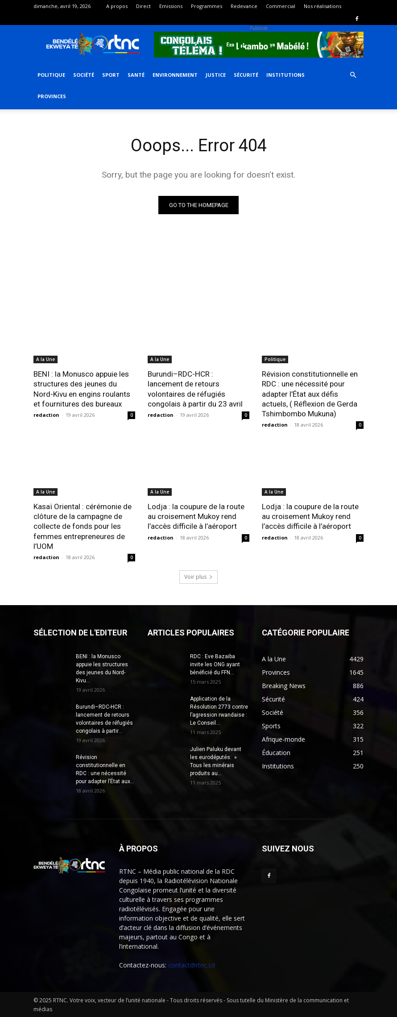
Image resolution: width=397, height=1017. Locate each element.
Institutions (285, 74)
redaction (46, 414)
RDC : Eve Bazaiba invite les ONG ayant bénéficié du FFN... (215, 664)
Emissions (170, 6)
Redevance (244, 6)
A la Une (45, 359)
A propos (117, 6)
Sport (111, 74)
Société (83, 74)
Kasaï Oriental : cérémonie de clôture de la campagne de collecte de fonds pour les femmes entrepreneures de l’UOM (82, 526)
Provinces (51, 96)
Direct (143, 6)
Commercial (280, 6)
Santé (136, 74)
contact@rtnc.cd (191, 964)
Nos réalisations (322, 6)
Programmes (206, 6)
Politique (51, 74)
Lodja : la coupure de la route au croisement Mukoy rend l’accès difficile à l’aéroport (196, 516)
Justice (216, 74)
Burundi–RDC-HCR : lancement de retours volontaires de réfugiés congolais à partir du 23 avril (195, 388)
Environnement (175, 74)
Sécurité (246, 74)
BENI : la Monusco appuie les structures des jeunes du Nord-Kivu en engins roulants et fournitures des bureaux (81, 388)
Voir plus (198, 576)
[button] (353, 75)
